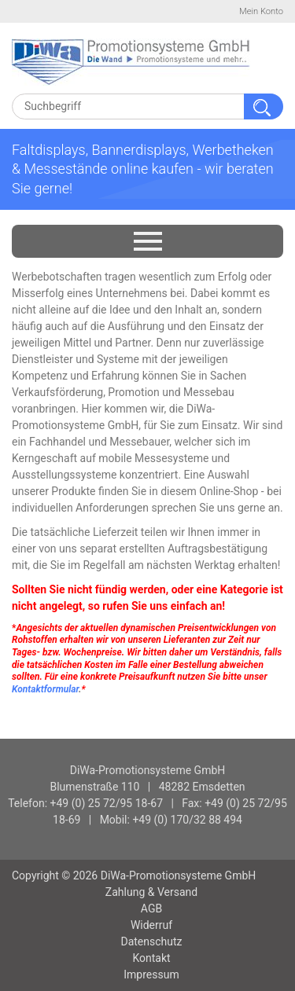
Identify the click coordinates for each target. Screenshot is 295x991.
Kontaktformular (45, 689)
